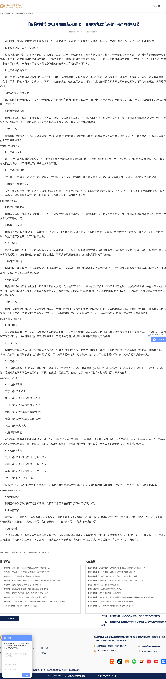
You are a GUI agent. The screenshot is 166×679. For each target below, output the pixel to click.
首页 (1, 14)
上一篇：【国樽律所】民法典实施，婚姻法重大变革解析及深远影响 (130, 616)
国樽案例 (30, 653)
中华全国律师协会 (75, 670)
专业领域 (9, 14)
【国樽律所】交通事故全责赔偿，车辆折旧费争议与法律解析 (110, 601)
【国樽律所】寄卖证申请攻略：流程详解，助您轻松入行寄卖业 (111, 606)
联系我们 (44, 653)
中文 (154, 6)
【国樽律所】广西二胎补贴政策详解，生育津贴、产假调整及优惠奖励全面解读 (32, 580)
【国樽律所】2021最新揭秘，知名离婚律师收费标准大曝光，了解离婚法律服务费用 (34, 601)
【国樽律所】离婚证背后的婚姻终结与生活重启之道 (21, 585)
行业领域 (44, 648)
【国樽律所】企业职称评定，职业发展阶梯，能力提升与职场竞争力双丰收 (115, 580)
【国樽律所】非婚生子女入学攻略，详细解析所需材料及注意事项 (27, 572)
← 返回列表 (9, 619)
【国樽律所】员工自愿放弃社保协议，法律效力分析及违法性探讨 (112, 576)
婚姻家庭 (19, 14)
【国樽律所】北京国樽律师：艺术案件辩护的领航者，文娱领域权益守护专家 (116, 568)
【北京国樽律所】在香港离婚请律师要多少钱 (104, 589)
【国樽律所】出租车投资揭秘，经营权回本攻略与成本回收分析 (111, 572)
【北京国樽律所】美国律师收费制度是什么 (103, 585)
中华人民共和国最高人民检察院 (57, 670)
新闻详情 (29, 14)
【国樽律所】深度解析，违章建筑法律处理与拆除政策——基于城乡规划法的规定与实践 (120, 597)
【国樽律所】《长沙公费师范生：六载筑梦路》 (105, 593)
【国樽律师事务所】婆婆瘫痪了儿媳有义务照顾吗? (21, 576)
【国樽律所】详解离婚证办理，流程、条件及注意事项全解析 (25, 593)
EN (159, 6)
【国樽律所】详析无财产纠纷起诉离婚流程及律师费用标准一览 (26, 568)
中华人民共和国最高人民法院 (35, 670)
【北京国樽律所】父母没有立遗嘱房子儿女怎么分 (21, 606)
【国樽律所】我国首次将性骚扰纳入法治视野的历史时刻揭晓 (25, 589)
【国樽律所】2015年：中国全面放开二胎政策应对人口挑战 (24, 597)
